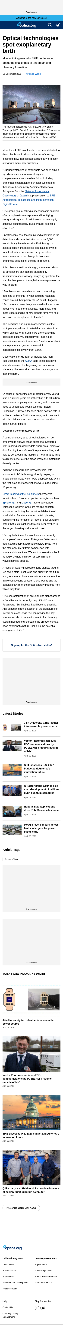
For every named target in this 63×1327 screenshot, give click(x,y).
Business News (10, 1270)
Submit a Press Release (46, 1276)
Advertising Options (44, 1270)
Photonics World (33, 74)
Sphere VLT (9, 502)
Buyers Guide (41, 1264)
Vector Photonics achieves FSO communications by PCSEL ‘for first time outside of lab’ (27, 1079)
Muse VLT (27, 502)
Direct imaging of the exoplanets (21, 494)
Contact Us (8, 1307)
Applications (8, 1276)
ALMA (28, 360)
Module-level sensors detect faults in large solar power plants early (41, 828)
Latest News (8, 1264)
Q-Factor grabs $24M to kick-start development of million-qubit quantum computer (41, 789)
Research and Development (15, 1282)
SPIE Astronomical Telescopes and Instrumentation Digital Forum (29, 200)
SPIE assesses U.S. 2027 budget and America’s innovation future (39, 768)
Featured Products (43, 1282)
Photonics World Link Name (21, 1208)
